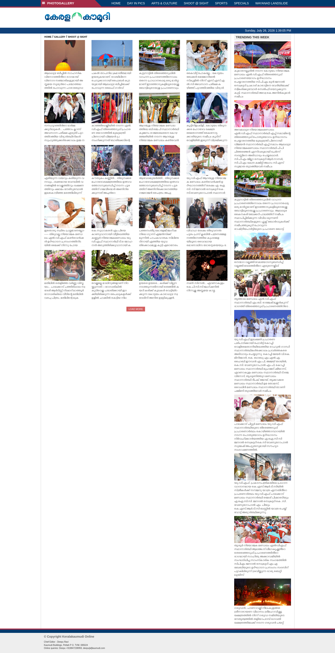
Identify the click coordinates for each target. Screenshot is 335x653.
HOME (116, 3)
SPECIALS (241, 3)
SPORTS (221, 3)
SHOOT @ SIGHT (196, 3)
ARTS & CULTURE (164, 3)
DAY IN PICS (136, 3)
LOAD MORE (136, 309)
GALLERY (59, 36)
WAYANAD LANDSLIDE (271, 3)
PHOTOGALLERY (58, 3)
